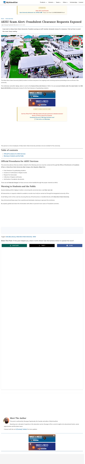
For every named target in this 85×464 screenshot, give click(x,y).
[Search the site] (38, 230)
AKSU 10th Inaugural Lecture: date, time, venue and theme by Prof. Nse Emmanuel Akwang (21, 279)
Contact (81, 2)
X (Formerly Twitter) (21, 339)
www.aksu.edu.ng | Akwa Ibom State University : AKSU (21, 237)
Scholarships (73, 2)
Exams (58, 2)
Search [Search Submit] (78, 230)
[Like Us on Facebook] (44, 366)
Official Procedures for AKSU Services (15, 154)
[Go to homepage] (9, 2)
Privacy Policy (53, 369)
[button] (14, 245)
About (35, 369)
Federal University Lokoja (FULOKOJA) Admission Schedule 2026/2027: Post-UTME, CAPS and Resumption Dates (19, 293)
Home (28, 369)
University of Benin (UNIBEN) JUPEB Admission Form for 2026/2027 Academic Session (62, 293)
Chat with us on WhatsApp (43, 119)
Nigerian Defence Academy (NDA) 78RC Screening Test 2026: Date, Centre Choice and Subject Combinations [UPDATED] (62, 307)
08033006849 (58, 12)
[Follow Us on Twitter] (41, 366)
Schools (51, 2)
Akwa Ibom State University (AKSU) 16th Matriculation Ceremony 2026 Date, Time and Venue (61, 279)
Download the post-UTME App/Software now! (42, 117)
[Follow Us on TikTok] (38, 366)
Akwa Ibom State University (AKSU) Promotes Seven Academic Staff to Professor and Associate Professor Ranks (62, 265)
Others (65, 2)
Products (43, 2)
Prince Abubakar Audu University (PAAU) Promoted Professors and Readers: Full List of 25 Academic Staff (21, 307)
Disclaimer (43, 369)
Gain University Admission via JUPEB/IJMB (31, 12)
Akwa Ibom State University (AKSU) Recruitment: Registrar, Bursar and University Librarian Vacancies (21, 265)
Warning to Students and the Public (14, 156)
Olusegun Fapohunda (8, 24)
